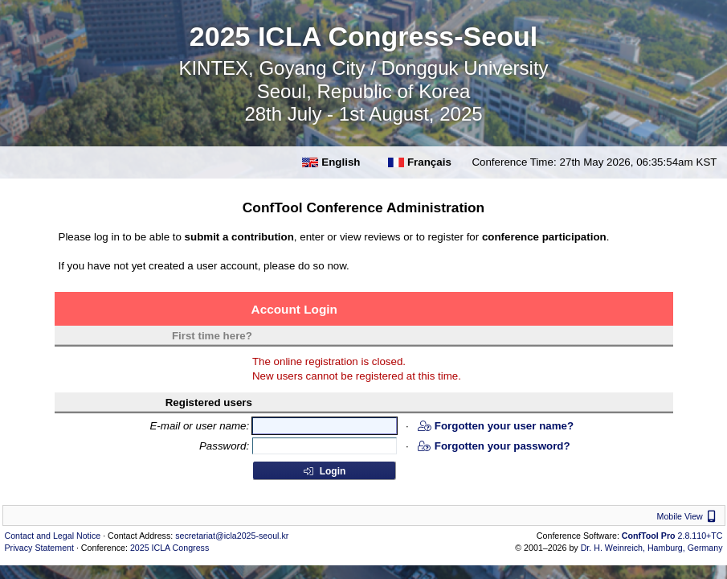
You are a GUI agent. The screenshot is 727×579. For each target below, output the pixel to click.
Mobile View (688, 516)
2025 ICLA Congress (169, 547)
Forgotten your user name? (496, 426)
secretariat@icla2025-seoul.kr (231, 535)
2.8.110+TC (672, 535)
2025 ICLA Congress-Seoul (363, 36)
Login (323, 471)
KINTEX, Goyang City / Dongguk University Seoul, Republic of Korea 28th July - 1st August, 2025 (363, 91)
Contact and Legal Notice (53, 535)
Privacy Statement (39, 547)
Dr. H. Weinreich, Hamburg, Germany (652, 547)
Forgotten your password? (494, 446)
